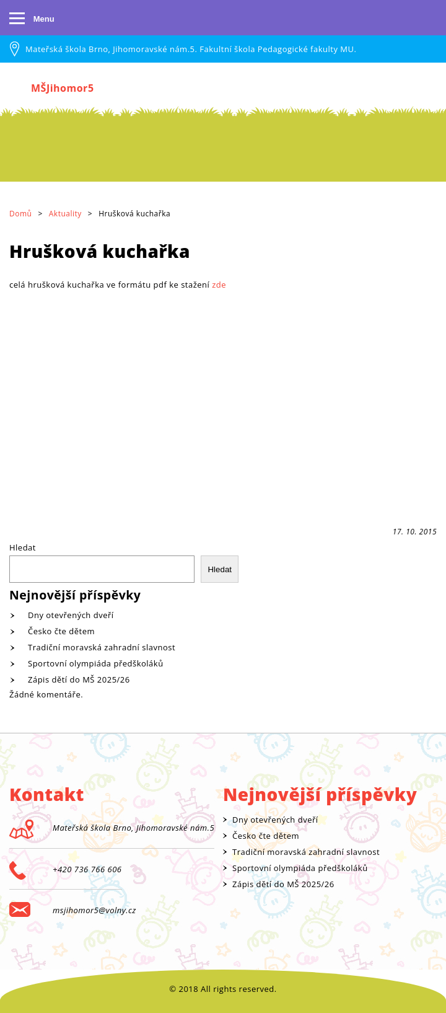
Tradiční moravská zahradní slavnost (101, 647)
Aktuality (65, 213)
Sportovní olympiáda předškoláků (96, 663)
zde (219, 284)
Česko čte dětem (61, 631)
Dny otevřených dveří (71, 615)
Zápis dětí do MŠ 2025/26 (79, 679)
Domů (20, 213)
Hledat (22, 547)
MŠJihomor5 (62, 88)
